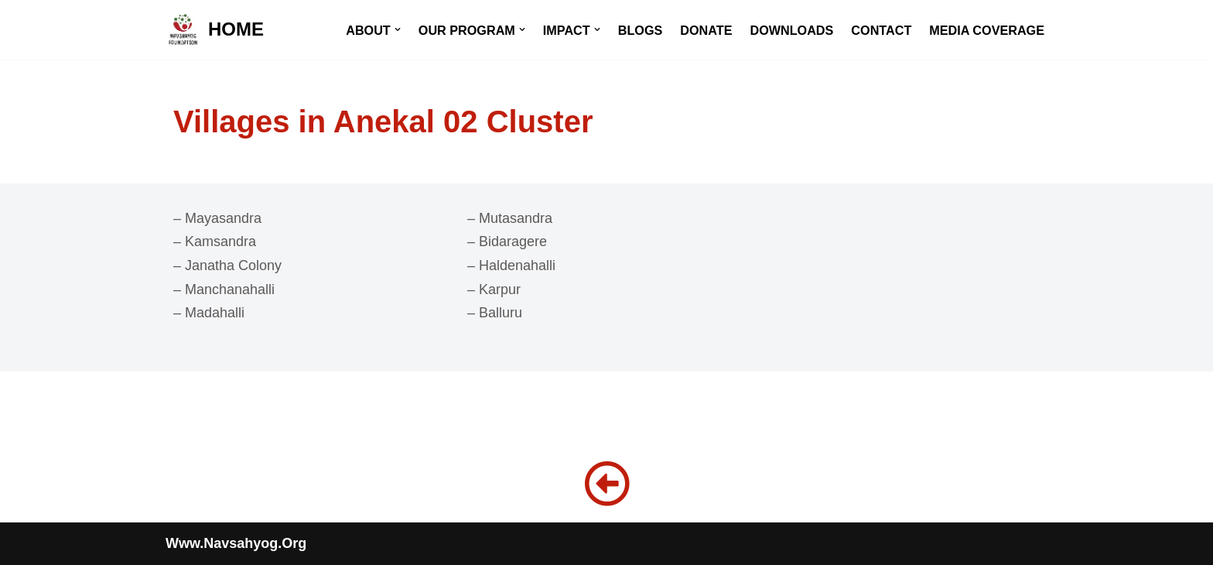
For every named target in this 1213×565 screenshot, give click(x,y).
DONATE (706, 30)
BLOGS (640, 30)
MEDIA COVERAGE (986, 30)
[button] (398, 29)
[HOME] (215, 30)
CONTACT (881, 30)
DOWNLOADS (791, 30)
